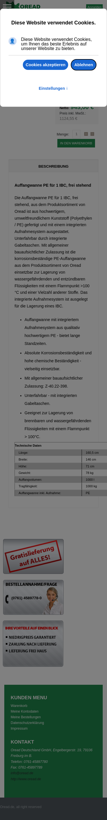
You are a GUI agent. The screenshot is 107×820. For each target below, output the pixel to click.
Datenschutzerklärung (27, 723)
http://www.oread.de (26, 779)
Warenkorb (19, 706)
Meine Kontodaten (25, 711)
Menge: (63, 134)
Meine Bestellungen (26, 717)
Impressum (19, 728)
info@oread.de (22, 773)
